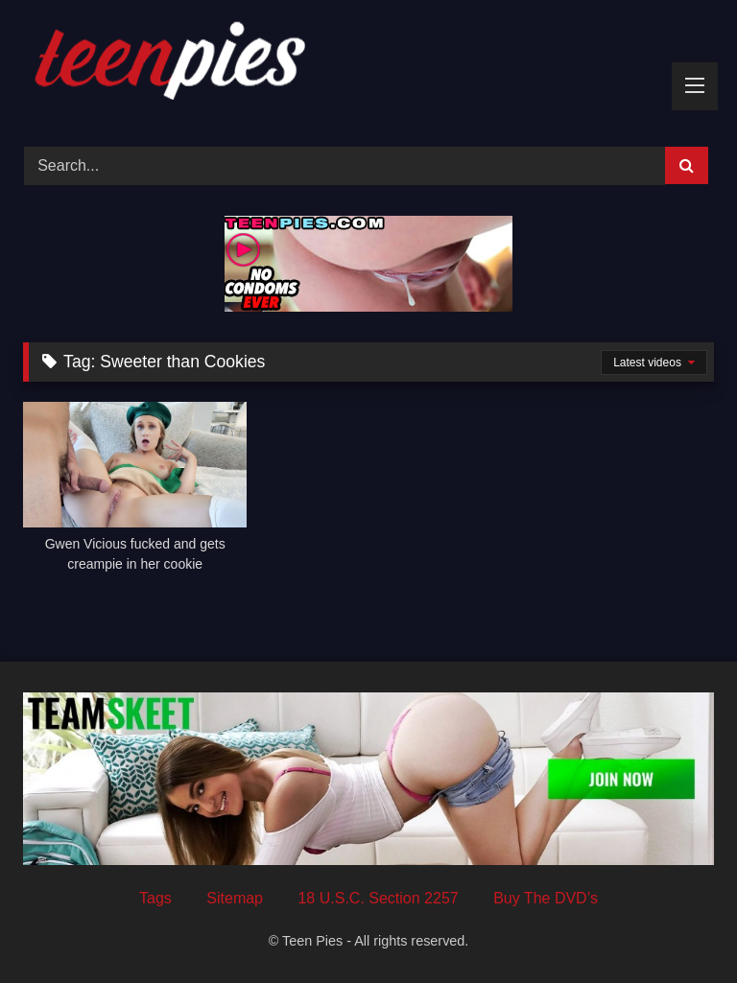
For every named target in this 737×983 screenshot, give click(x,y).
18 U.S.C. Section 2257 (377, 898)
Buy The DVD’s (545, 898)
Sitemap (234, 898)
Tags (155, 898)
